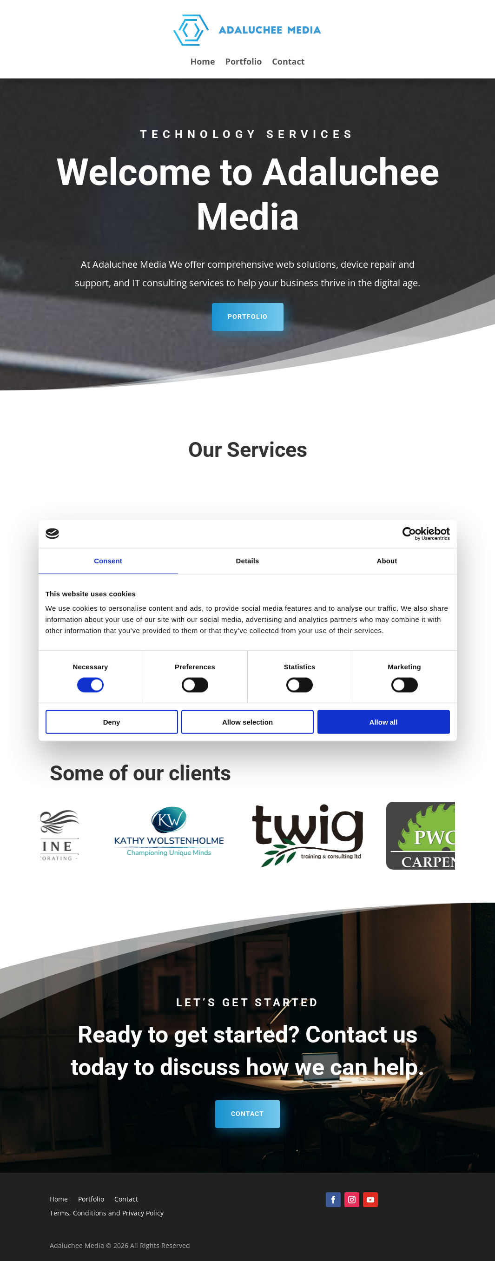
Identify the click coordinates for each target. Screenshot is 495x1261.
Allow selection (247, 722)
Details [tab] (247, 560)
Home (202, 62)
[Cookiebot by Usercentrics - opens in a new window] (409, 534)
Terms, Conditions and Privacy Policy (107, 1213)
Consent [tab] (108, 560)
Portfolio (243, 62)
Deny (111, 722)
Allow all (384, 722)
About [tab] (387, 560)
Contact (288, 62)
